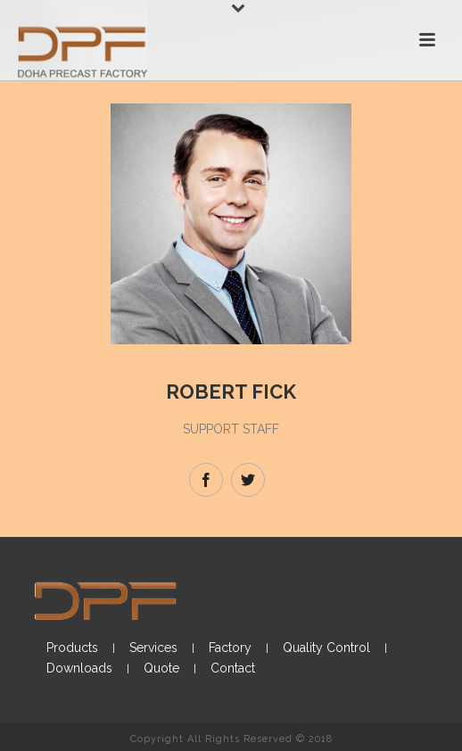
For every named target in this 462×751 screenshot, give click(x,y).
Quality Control (326, 647)
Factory (230, 647)
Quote (161, 668)
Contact (232, 668)
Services (153, 647)
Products (72, 647)
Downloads (79, 668)
